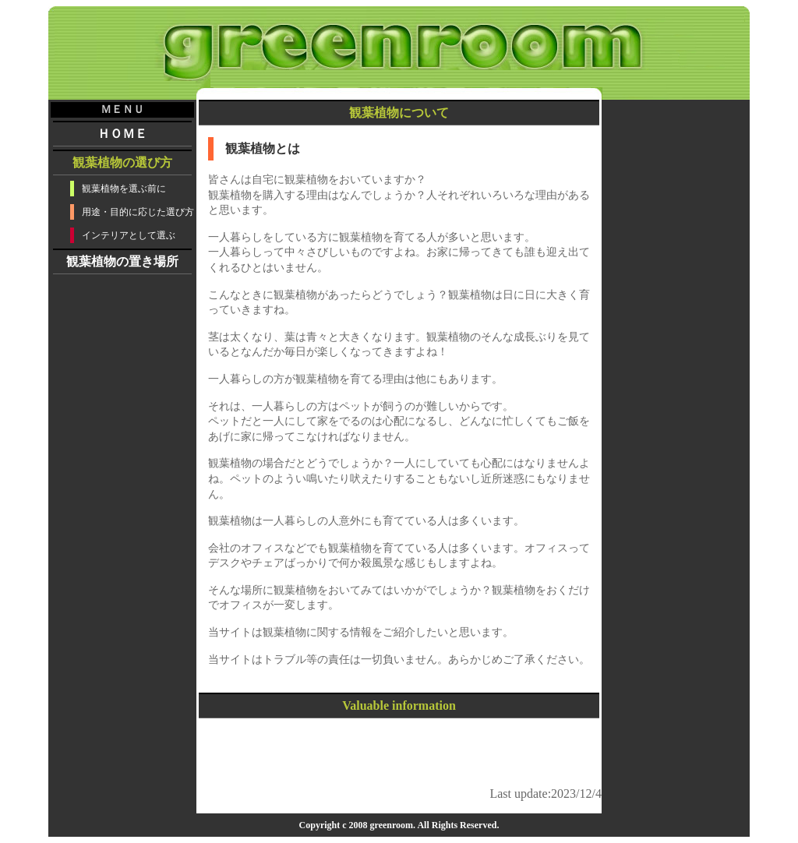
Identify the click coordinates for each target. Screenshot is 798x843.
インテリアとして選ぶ (128, 235)
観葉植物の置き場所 (122, 261)
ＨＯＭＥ (122, 133)
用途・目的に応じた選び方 (138, 211)
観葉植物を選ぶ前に (124, 188)
